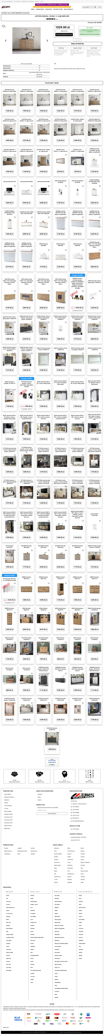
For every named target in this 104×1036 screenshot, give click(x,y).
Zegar (82, 882)
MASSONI (57, 898)
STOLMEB (81, 931)
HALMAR (32, 934)
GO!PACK (32, 925)
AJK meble (8, 901)
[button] (5, 41)
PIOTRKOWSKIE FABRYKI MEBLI (61, 988)
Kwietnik (56, 859)
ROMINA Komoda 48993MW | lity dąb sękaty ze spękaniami (94, 212)
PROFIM (56, 997)
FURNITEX (33, 910)
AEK (7, 898)
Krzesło (69, 856)
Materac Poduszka (85, 862)
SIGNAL (80, 910)
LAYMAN (32, 973)
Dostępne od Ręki (8, 814)
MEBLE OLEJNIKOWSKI (59, 928)
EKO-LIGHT (8, 964)
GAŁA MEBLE (33, 916)
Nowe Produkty (7, 811)
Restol (80, 898)
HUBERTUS (33, 946)
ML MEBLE (57, 949)
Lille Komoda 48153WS (43, 181)
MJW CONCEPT (58, 946)
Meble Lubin (6, 1027)
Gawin (32, 919)
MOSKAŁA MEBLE (58, 955)
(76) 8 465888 (75, 812)
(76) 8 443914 (75, 809)
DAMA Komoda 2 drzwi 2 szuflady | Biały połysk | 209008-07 (43, 317)
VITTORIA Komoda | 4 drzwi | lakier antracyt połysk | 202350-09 (60, 450)
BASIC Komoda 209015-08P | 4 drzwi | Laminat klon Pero (77, 417)
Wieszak (83, 879)
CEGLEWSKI (8, 940)
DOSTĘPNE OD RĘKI (58, 9)
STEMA (80, 922)
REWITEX (81, 901)
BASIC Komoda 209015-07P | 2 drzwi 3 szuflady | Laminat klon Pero (60, 417)
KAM (31, 952)
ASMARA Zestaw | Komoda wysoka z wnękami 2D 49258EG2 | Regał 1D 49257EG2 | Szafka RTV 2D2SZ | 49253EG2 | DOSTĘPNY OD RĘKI (77, 283)
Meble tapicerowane (22, 851)
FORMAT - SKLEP (34, 904)
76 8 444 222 (17, 1)
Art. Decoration (9, 913)
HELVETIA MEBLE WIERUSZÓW (37, 937)
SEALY (80, 904)
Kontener (83, 854)
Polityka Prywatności (9, 797)
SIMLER (80, 913)
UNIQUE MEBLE (82, 943)
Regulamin (37, 1)
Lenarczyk (33, 976)
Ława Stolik (70, 859)
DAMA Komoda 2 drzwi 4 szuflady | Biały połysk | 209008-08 (94, 317)
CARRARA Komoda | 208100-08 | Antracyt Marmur (60, 669)
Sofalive (80, 916)
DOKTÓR (8, 955)
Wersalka (69, 879)
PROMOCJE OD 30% (63, 4)
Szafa (82, 874)
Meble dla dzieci (8, 851)
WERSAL (80, 952)
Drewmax (8, 961)
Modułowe (69, 865)
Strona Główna (31, 1)
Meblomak (57, 931)
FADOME (32, 895)
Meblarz (56, 913)
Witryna (56, 882)
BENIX (7, 919)
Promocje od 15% (8, 817)
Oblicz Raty (61, 48)
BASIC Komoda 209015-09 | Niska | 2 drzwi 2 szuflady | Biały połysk (9, 417)
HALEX (32, 931)
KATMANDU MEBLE (35, 955)
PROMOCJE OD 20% (52, 4)
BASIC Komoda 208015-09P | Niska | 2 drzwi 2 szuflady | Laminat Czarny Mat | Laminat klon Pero (77, 515)
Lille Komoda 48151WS (9, 181)
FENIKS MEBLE (34, 901)
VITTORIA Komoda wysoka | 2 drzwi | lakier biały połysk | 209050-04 (94, 450)
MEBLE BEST (57, 916)
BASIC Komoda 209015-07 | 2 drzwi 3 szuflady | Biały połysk (60, 382)
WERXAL (81, 955)
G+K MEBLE (33, 913)
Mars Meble (57, 895)
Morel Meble (57, 952)
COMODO (8, 943)
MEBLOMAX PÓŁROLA (59, 937)
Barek (68, 848)
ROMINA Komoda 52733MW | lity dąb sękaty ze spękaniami (94, 150)
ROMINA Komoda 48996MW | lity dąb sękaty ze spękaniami (9, 244)
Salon (19, 854)
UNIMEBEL (81, 940)
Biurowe (6, 848)
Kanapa (82, 851)
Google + (40, 800)
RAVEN (80, 895)
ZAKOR (80, 958)
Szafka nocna (57, 876)
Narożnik (83, 865)
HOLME (32, 943)
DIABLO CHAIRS (9, 952)
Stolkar (80, 925)
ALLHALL (8, 904)
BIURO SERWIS (9, 928)
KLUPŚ (32, 961)
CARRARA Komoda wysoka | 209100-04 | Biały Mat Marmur (94, 669)
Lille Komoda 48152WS (26, 181)
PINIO (56, 985)
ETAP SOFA (8, 967)
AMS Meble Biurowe (10, 907)
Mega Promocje (8, 825)
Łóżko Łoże (57, 862)
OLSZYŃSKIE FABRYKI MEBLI (61, 970)
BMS (7, 931)
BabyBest (8, 916)
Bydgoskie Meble (9, 934)
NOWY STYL (57, 967)
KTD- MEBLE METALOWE (36, 970)
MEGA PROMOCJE (68, 9)
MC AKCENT (98, 22)
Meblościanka (57, 865)
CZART (7, 946)
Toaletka (83, 876)
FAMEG (32, 898)
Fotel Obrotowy (71, 851)
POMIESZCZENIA (40, 9)
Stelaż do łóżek (84, 871)
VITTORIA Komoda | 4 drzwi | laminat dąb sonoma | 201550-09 (94, 481)
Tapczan (69, 876)
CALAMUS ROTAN (10, 937)
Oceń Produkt (94, 48)
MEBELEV (57, 907)
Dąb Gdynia (8, 949)
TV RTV (56, 879)
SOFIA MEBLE (82, 919)
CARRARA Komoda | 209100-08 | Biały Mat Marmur (77, 669)
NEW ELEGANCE (58, 964)
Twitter (39, 797)
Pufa (82, 868)
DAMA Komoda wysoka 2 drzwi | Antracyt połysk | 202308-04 (9, 349)
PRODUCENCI (48, 9)
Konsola (69, 854)
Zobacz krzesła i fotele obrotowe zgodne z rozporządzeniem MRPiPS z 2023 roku (52, 6)
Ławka (82, 859)
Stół (55, 874)
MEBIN (56, 910)
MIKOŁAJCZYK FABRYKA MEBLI (61, 943)
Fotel (55, 851)
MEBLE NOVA (57, 922)
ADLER (7, 895)
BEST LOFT (8, 922)
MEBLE (32, 9)
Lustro (68, 862)
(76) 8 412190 (75, 815)
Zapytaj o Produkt (77, 48)
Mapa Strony (7, 828)
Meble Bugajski (58, 919)
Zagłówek (69, 882)
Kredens (56, 856)
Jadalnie (19, 848)
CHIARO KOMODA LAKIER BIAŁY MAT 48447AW (9, 212)
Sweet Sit (81, 937)
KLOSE (32, 958)
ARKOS (7, 910)
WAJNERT (81, 949)
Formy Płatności (8, 805)
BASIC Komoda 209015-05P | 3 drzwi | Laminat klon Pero (43, 417)
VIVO (80, 946)
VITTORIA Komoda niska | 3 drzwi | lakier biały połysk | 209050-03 (77, 450)
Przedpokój (70, 868)
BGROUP (8, 925)
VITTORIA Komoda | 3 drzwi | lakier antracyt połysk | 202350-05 (43, 450)
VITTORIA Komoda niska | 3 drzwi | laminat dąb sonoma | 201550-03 (43, 481)
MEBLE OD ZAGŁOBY (59, 925)
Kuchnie (33, 848)
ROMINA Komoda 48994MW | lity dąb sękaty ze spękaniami (77, 212)
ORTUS (56, 973)
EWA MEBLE (8, 970)
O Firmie (6, 808)
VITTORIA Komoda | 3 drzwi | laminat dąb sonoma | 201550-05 (77, 481)
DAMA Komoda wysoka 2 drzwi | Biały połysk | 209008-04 (60, 317)
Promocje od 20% (8, 820)
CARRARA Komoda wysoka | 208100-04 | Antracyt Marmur (43, 669)
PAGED (56, 976)
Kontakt (41, 1)
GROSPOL (33, 928)
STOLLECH (81, 928)
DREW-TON (8, 958)
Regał (55, 871)
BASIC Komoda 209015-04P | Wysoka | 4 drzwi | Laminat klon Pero (26, 417)
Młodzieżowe (34, 851)
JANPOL (32, 949)
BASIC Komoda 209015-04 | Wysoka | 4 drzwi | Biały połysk (94, 382)
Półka (55, 868)
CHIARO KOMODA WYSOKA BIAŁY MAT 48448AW (94, 181)
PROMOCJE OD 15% (41, 4)
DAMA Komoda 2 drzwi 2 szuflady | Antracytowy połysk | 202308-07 (26, 349)
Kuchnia (82, 856)
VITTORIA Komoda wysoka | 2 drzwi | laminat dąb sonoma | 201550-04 (60, 481)
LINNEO (32, 979)
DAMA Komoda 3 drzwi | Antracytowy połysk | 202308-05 (77, 317)
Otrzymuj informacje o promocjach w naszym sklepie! (48, 807)
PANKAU (56, 979)
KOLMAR (32, 964)
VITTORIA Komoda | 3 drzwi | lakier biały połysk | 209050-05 (9, 481)
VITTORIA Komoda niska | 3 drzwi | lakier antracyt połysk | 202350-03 (9, 450)
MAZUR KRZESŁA (58, 901)
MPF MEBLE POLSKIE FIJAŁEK (61, 961)
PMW (56, 994)
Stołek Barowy (70, 874)
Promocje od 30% (8, 822)
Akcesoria (56, 848)
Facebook (40, 794)
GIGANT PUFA (33, 922)
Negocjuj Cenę (64, 31)
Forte (32, 907)
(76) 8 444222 (75, 806)
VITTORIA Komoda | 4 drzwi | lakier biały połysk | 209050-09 (26, 481)
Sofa (68, 871)
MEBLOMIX (57, 940)
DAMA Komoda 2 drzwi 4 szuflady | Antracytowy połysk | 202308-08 (26, 317)
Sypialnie (33, 854)
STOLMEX (81, 934)
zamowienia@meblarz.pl (7, 1)
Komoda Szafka (58, 854)
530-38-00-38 (75, 818)
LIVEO (32, 982)
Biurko (82, 848)
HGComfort (33, 940)
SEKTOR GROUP (82, 907)
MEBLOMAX (57, 934)
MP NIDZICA (57, 958)
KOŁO (32, 967)
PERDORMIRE (57, 982)
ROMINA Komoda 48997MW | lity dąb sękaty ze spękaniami (60, 212)
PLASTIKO (57, 991)
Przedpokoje (7, 854)
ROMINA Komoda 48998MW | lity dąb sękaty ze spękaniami (26, 244)
